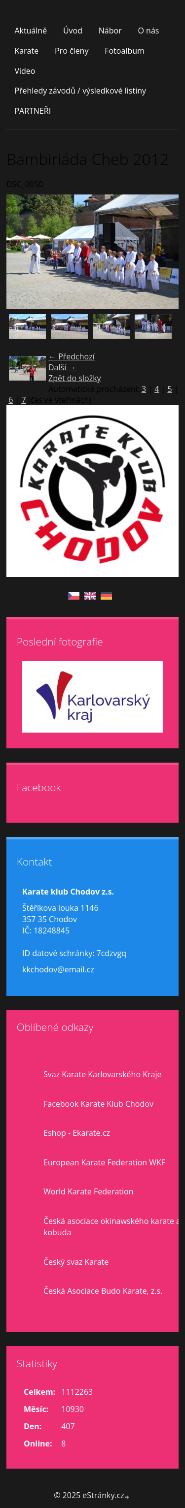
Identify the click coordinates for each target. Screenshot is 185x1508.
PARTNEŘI (32, 110)
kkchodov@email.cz (58, 969)
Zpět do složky (74, 378)
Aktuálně (30, 30)
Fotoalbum (125, 50)
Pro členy (71, 50)
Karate (26, 50)
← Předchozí (71, 356)
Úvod (72, 30)
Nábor (110, 30)
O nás (148, 30)
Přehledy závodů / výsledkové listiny (80, 90)
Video (24, 70)
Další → (62, 367)
